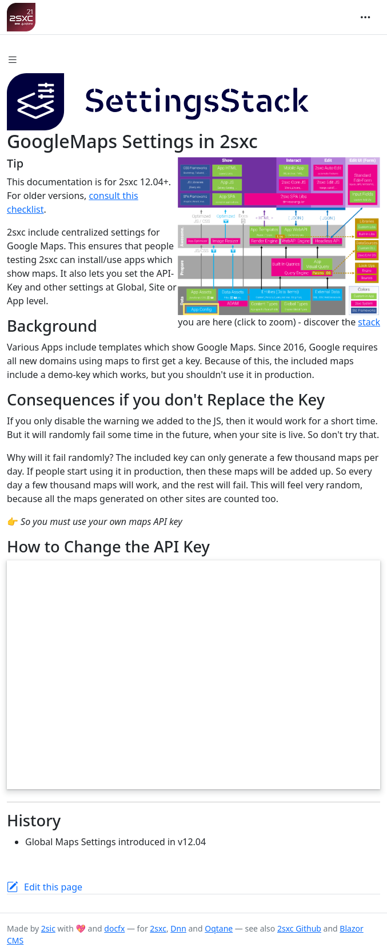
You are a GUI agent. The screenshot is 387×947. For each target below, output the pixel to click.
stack (369, 322)
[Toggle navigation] (365, 17)
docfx (114, 928)
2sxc (158, 928)
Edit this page (53, 887)
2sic (48, 928)
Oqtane (219, 928)
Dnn (178, 928)
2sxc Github (299, 928)
